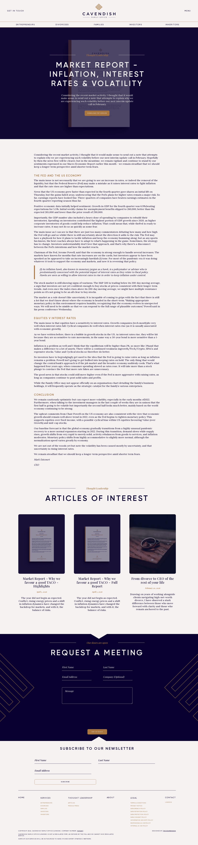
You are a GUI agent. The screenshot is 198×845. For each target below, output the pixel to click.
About (111, 797)
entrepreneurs (25, 24)
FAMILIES (43, 808)
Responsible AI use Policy (140, 823)
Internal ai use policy (139, 826)
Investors (135, 24)
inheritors (172, 24)
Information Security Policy (141, 820)
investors (44, 811)
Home (21, 797)
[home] (99, 11)
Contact (170, 797)
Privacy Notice (136, 806)
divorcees (62, 24)
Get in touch (15, 11)
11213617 (80, 831)
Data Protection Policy (139, 814)
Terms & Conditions (138, 803)
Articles (71, 803)
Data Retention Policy (139, 811)
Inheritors (44, 814)
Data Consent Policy (138, 817)
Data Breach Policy (138, 808)
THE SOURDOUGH (169, 831)
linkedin (168, 802)
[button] (188, 11)
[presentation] (97, 716)
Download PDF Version (97, 113)
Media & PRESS (73, 806)
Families (99, 24)
